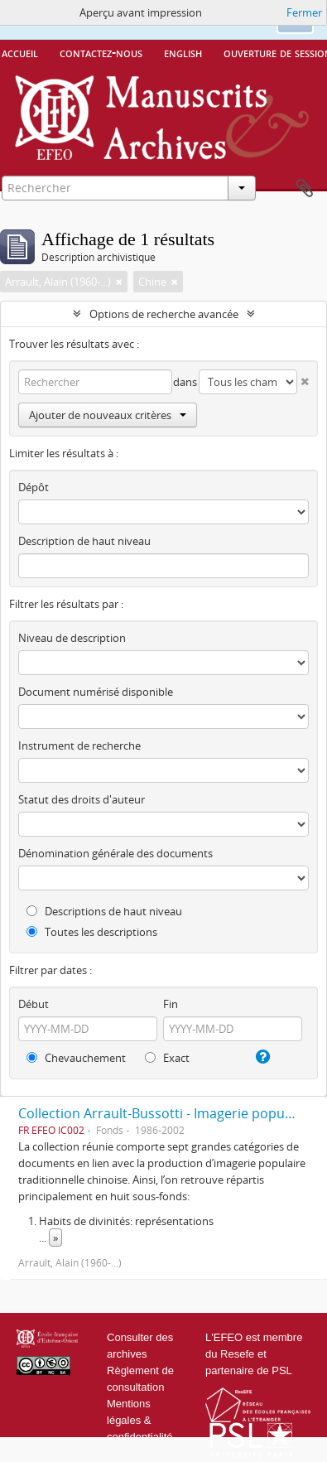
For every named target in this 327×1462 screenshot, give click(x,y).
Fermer (304, 12)
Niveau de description (72, 637)
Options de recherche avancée (163, 313)
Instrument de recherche (79, 745)
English (183, 52)
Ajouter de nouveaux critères (107, 415)
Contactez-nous (101, 52)
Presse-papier (304, 189)
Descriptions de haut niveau (104, 911)
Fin (170, 1003)
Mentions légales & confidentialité (140, 1420)
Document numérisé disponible (95, 691)
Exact (167, 1057)
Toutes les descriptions (91, 931)
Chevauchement (76, 1057)
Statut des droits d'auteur (81, 799)
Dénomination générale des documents (115, 853)
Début (33, 1003)
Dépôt (33, 487)
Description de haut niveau (84, 540)
